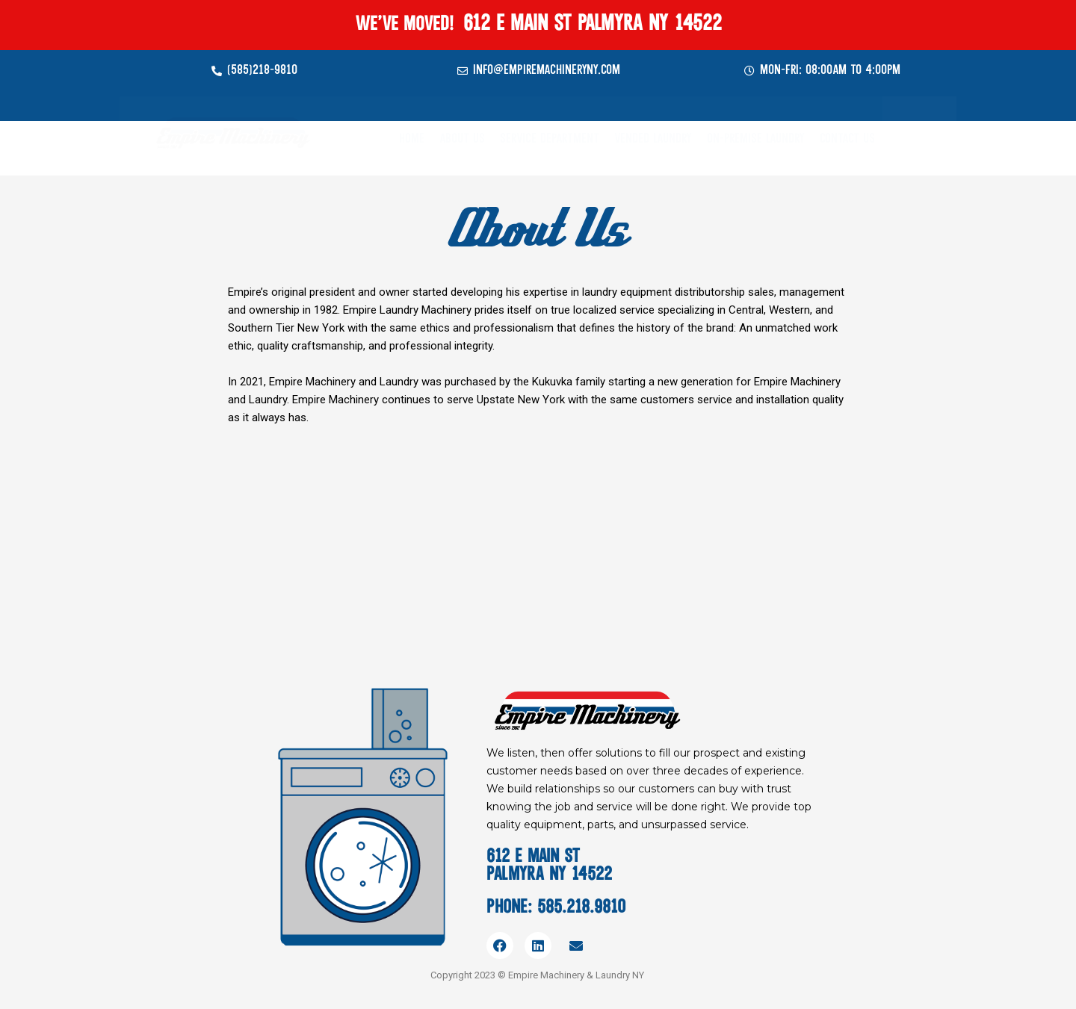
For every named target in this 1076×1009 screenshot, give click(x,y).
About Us (462, 139)
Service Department (549, 139)
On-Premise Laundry (756, 139)
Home (411, 139)
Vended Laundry (653, 139)
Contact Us (847, 139)
